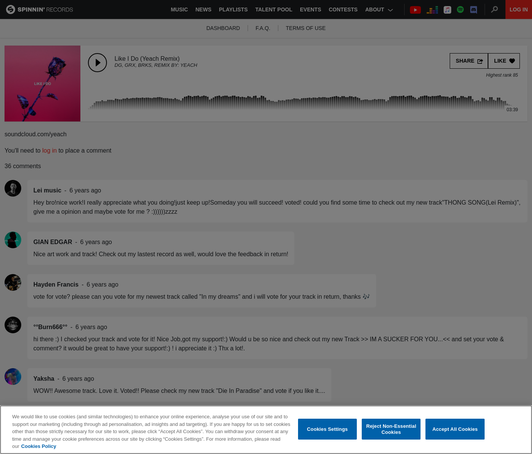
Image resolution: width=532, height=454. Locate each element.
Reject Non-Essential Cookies (391, 429)
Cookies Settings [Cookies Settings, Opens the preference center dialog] (327, 429)
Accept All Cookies (455, 429)
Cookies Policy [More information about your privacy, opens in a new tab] (38, 447)
